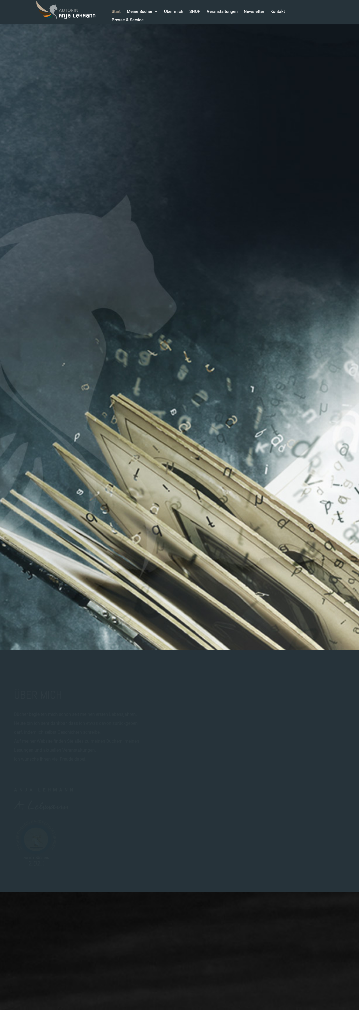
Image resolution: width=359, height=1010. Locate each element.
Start (116, 12)
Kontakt (277, 12)
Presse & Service (128, 20)
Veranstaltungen (222, 12)
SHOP (195, 12)
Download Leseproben (51, 378)
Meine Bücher (139, 12)
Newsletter (254, 12)
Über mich (173, 12)
